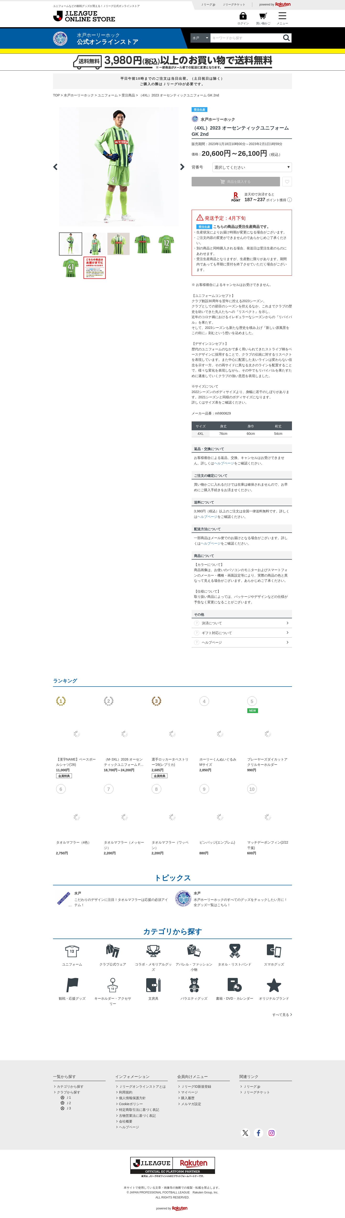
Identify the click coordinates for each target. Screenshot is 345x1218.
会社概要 (125, 1121)
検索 (286, 37)
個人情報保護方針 (132, 1098)
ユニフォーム (108, 95)
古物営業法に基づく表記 (137, 1116)
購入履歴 (187, 1098)
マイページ (189, 1092)
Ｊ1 (68, 1097)
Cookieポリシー (131, 1104)
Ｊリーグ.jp (208, 4)
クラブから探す (68, 1092)
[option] (118, 166)
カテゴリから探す (70, 1086)
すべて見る (280, 1015)
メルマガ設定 (191, 1104)
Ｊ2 (68, 1103)
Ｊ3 (68, 1108)
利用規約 (125, 1092)
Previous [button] (55, 166)
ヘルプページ (224, 463)
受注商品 (128, 95)
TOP (56, 95)
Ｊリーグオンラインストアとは (142, 1086)
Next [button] (182, 166)
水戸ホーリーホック (79, 95)
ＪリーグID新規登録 (196, 1086)
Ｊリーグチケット (233, 4)
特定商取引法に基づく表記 (139, 1110)
